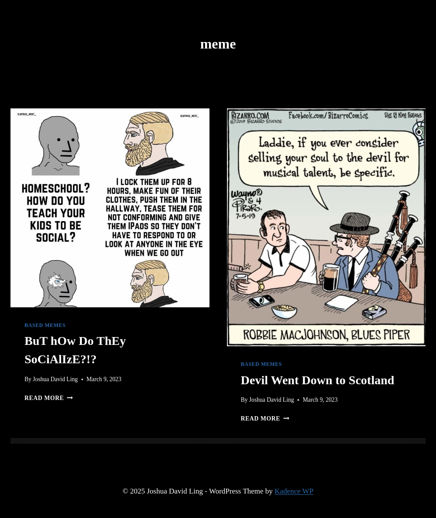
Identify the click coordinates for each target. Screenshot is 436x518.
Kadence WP (294, 491)
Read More (48, 398)
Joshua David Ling (55, 379)
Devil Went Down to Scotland (317, 380)
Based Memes (45, 325)
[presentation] (109, 207)
